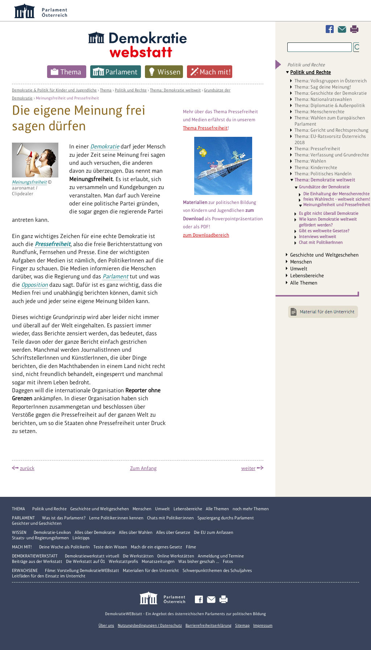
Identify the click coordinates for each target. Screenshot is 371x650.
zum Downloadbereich (206, 235)
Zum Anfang (143, 468)
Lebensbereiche (307, 275)
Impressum (262, 625)
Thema (71, 72)
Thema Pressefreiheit (205, 128)
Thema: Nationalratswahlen (323, 99)
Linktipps (80, 537)
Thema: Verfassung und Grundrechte (332, 155)
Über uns (106, 625)
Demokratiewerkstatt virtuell (92, 556)
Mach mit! (215, 72)
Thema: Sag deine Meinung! (323, 87)
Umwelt (298, 268)
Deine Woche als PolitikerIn (64, 546)
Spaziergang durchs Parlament (225, 517)
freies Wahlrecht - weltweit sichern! (336, 199)
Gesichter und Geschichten (37, 523)
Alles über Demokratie (95, 532)
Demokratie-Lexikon (52, 532)
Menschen (301, 262)
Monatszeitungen (158, 561)
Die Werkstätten (138, 556)
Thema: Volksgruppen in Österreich (331, 80)
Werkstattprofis (123, 561)
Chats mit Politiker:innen (170, 517)
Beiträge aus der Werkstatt (37, 561)
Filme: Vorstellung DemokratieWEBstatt (82, 570)
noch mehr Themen (251, 508)
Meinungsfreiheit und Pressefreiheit (67, 98)
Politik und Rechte (131, 90)
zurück (27, 468)
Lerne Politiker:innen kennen (116, 517)
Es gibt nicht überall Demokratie (328, 213)
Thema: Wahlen (310, 161)
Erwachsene (25, 570)
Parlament (121, 72)
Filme (191, 546)
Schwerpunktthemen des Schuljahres (217, 570)
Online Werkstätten (175, 556)
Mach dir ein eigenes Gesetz (156, 546)
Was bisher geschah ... (198, 561)
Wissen (169, 72)
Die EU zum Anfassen (213, 532)
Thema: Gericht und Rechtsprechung (331, 130)
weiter (248, 468)
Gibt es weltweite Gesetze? (324, 230)
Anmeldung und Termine (221, 556)
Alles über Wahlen (136, 532)
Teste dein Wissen (110, 546)
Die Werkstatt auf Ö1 (85, 561)
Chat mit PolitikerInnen (321, 242)
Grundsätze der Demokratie (324, 186)
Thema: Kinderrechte (316, 167)
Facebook (331, 29)
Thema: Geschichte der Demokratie (331, 93)
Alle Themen (303, 283)
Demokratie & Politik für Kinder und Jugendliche (54, 90)
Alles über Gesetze (173, 532)
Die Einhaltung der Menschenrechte (336, 194)
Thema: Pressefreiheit (317, 148)
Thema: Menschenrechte (320, 111)
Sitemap (242, 625)
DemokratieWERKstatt (35, 556)
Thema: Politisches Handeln (323, 173)
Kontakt (343, 29)
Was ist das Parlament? (64, 517)
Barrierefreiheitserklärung (209, 625)
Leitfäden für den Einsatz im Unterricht (49, 576)
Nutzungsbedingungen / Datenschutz (150, 625)
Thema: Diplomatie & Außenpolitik (330, 105)
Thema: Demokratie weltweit (175, 90)
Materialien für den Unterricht (151, 570)
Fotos (228, 561)
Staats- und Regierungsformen (40, 537)
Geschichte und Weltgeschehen (324, 255)
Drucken (354, 29)
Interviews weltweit (317, 236)
